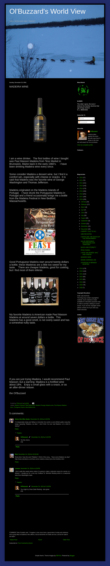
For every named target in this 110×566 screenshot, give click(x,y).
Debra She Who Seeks (22, 419)
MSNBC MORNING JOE (88, 260)
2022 (81, 276)
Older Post (66, 540)
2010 (81, 177)
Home (40, 540)
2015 (81, 191)
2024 (81, 282)
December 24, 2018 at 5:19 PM (41, 486)
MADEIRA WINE (86, 257)
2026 (81, 287)
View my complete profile (85, 145)
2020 (81, 271)
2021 (81, 274)
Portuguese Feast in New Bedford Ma (24, 407)
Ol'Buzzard (24, 437)
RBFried (58, 555)
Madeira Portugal (40, 405)
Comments (83, 122)
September (84, 221)
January (83, 202)
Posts (81, 118)
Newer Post (13, 540)
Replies (19, 433)
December (84, 229)
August (83, 218)
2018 (81, 199)
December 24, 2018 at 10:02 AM (28, 454)
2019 (81, 268)
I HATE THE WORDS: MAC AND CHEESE (89, 253)
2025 (81, 285)
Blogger (72, 555)
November (84, 226)
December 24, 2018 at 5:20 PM (41, 437)
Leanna (17, 468)
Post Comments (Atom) (25, 543)
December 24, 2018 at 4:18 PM (30, 468)
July (82, 215)
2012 (81, 183)
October (83, 223)
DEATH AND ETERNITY (88, 247)
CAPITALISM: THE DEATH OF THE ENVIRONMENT (90, 237)
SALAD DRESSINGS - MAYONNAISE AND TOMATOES (88, 243)
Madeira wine (50, 405)
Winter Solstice (85, 250)
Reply (17, 429)
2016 (81, 194)
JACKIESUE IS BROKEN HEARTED (89, 263)
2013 (81, 185)
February (84, 204)
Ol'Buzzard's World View (47, 11)
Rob (16, 454)
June (82, 212)
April (82, 210)
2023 (81, 279)
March (83, 207)
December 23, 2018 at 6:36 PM (40, 419)
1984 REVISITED (86, 234)
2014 (81, 188)
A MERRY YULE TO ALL (88, 231)
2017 (81, 196)
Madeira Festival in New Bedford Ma (25, 405)
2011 (81, 180)
